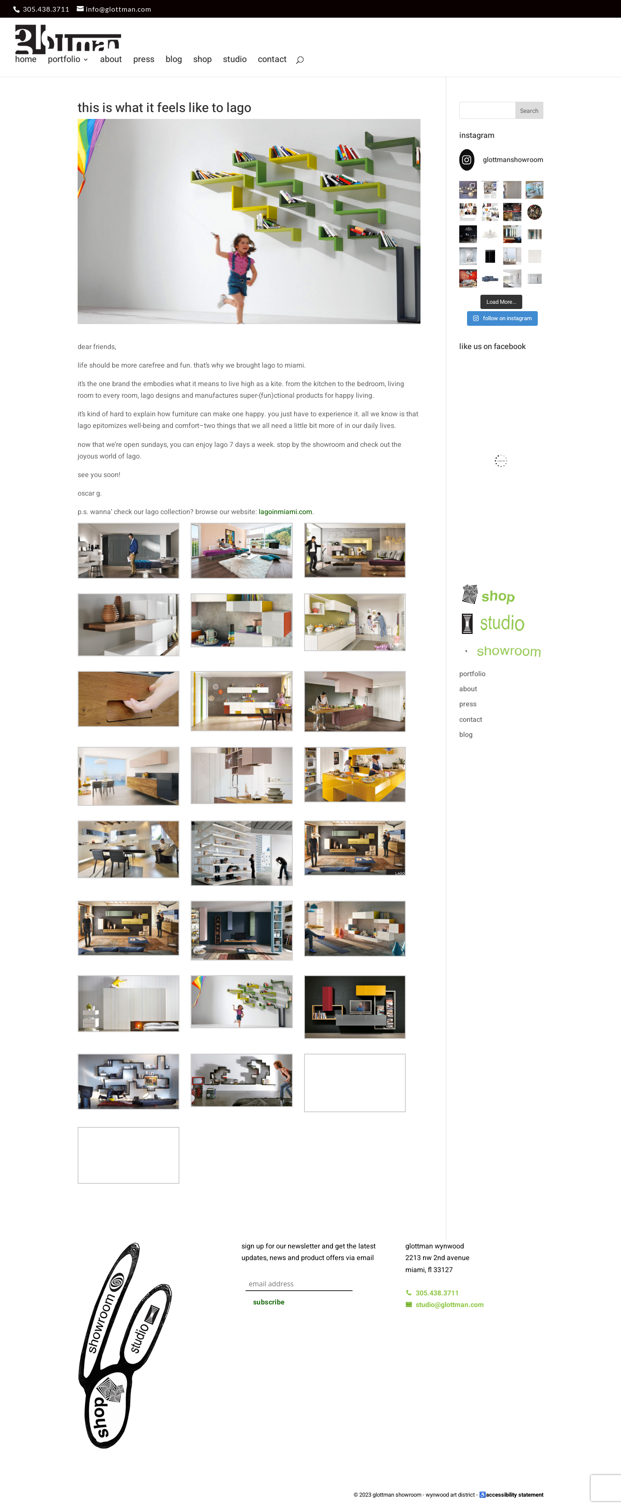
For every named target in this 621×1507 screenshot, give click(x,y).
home (26, 61)
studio (235, 61)
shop (202, 61)
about (111, 61)
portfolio (64, 61)
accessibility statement (514, 1495)
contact (272, 61)
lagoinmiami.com (285, 512)
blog (174, 61)
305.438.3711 (46, 9)
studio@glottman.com (444, 1305)
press (143, 61)
